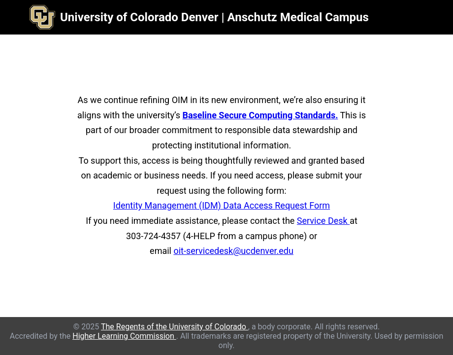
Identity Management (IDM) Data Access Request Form (221, 205)
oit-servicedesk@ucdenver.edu (233, 251)
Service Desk (323, 220)
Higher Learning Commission (124, 336)
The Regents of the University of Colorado (174, 326)
